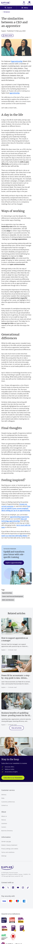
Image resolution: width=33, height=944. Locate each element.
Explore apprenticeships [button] (14, 563)
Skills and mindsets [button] (8, 600)
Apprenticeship (16, 61)
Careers (3, 827)
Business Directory (7, 830)
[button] (24, 3)
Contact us (4, 805)
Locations (4, 823)
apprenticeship (15, 93)
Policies (3, 820)
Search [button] (8, 8)
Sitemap (3, 856)
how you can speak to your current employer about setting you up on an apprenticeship (15, 508)
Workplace (7, 12)
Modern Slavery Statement (9, 845)
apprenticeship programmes (19, 517)
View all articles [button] (16, 728)
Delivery (3, 794)
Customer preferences (8, 802)
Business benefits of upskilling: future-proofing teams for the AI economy (15, 714)
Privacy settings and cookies (9, 849)
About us (4, 816)
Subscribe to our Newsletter (13, 778)
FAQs (2, 798)
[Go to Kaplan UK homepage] (5, 2)
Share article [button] (7, 35)
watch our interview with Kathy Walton (14, 536)
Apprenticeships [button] (7, 593)
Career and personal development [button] (12, 596)
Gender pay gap (6, 841)
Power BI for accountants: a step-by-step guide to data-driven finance (15, 676)
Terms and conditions (7, 852)
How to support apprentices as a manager (14, 639)
